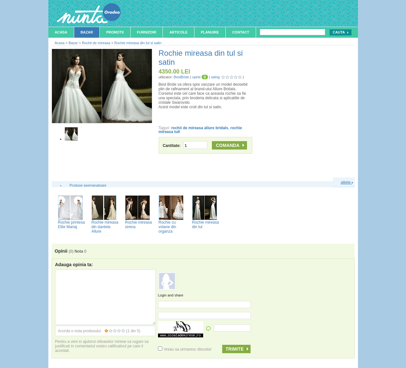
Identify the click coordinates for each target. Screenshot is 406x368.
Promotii (115, 32)
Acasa (61, 32)
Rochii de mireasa (96, 43)
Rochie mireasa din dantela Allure (105, 227)
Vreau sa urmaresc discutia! (185, 349)
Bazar (87, 32)
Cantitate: (185, 145)
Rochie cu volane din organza (167, 227)
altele (347, 182)
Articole (178, 32)
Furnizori (146, 32)
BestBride (181, 77)
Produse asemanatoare (88, 185)
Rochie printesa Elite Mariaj (71, 224)
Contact (240, 32)
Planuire (210, 32)
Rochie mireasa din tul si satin (138, 43)
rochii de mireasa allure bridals (199, 128)
